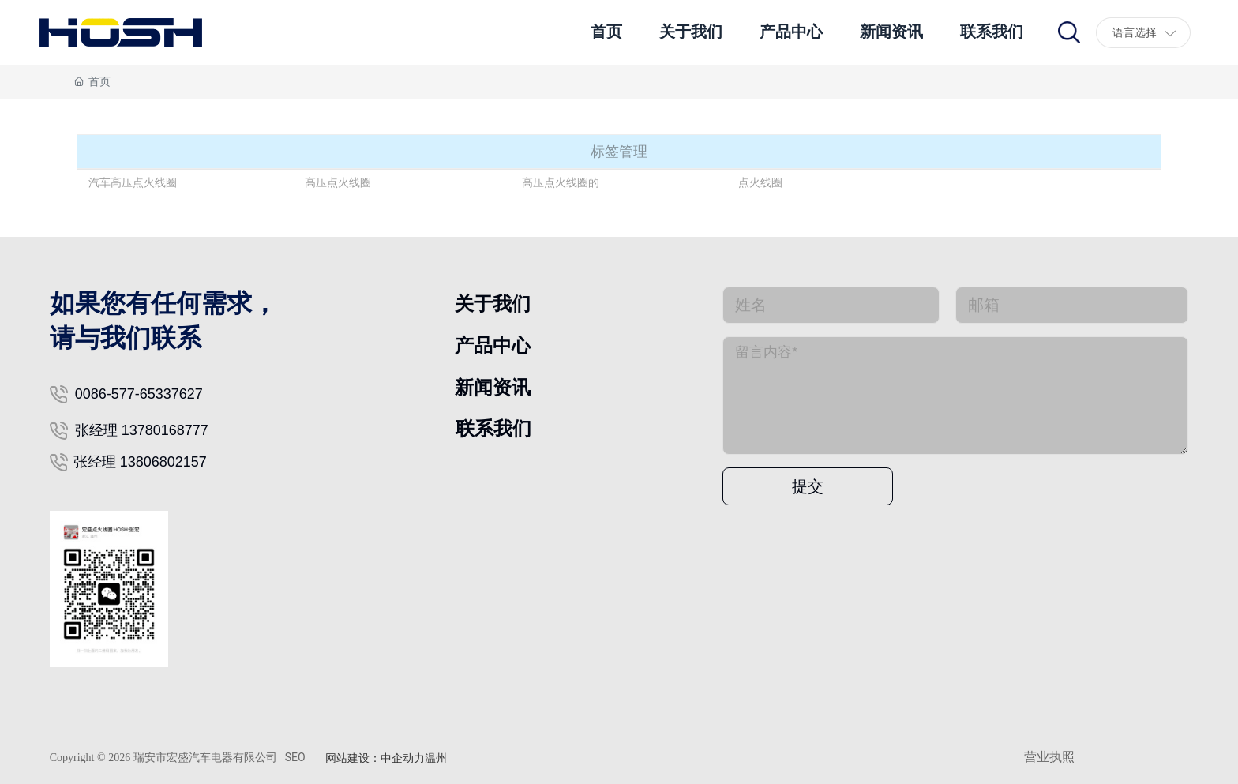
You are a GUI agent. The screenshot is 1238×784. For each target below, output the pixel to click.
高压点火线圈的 (560, 182)
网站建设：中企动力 (375, 758)
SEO (295, 757)
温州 (436, 758)
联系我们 (493, 428)
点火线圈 (760, 182)
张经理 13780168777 (141, 430)
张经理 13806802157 (140, 462)
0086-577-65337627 (139, 394)
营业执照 (1049, 756)
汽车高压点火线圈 (132, 182)
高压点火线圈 (338, 182)
